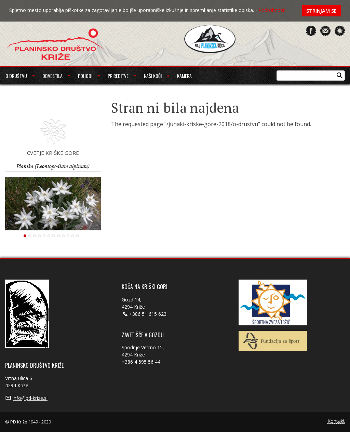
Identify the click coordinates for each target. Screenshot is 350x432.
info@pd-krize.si (30, 398)
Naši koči (153, 75)
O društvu (16, 75)
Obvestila (52, 75)
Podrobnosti (272, 10)
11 (72, 235)
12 (77, 235)
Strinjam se (321, 10)
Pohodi (85, 75)
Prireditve (118, 75)
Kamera (184, 75)
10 (68, 235)
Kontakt (336, 421)
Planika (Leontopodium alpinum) (53, 166)
